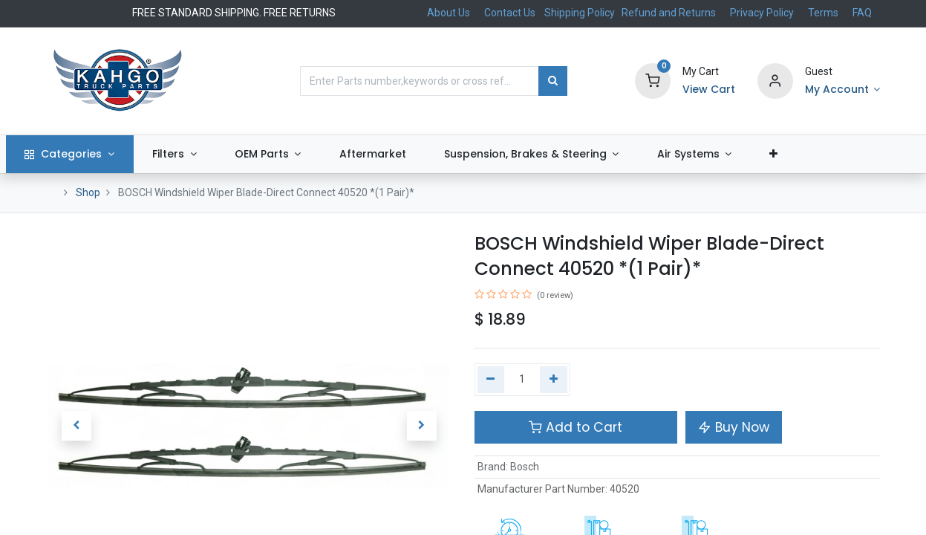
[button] (814, 154)
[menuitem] (412, 154)
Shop (88, 192)
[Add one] (553, 379)
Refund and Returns (669, 13)
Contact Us (509, 13)
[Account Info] (843, 89)
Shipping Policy (580, 13)
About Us (448, 13)
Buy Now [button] (733, 427)
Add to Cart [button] (575, 427)
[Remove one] (491, 379)
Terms (823, 13)
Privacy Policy (762, 13)
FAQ (862, 13)
